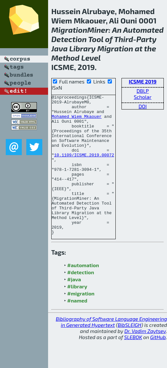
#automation (83, 293)
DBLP (143, 91)
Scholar (142, 97)
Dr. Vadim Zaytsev (145, 359)
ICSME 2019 (143, 81)
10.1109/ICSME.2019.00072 (84, 167)
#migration (81, 321)
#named (77, 328)
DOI (142, 106)
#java (74, 307)
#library (77, 314)
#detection (80, 300)
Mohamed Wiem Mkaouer (77, 121)
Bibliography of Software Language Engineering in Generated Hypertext (111, 350)
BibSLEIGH (129, 353)
